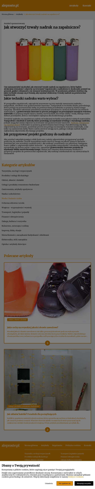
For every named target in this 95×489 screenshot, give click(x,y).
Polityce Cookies (75, 477)
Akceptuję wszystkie (84, 483)
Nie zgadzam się (65, 483)
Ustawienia (49, 483)
